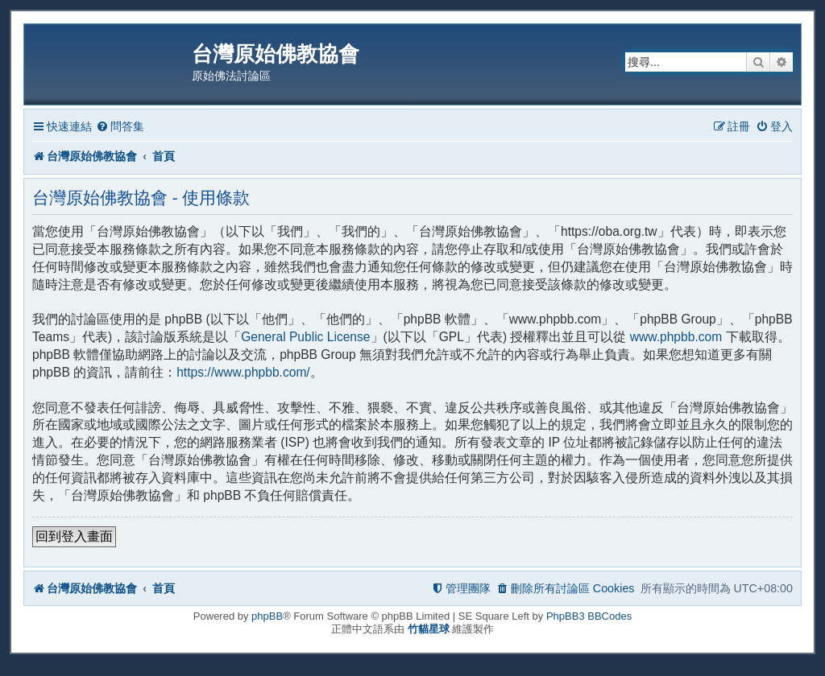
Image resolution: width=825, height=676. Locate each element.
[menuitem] (120, 126)
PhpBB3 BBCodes (589, 616)
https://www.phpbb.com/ (243, 372)
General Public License (305, 337)
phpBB (267, 616)
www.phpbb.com (676, 337)
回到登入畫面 (74, 536)
